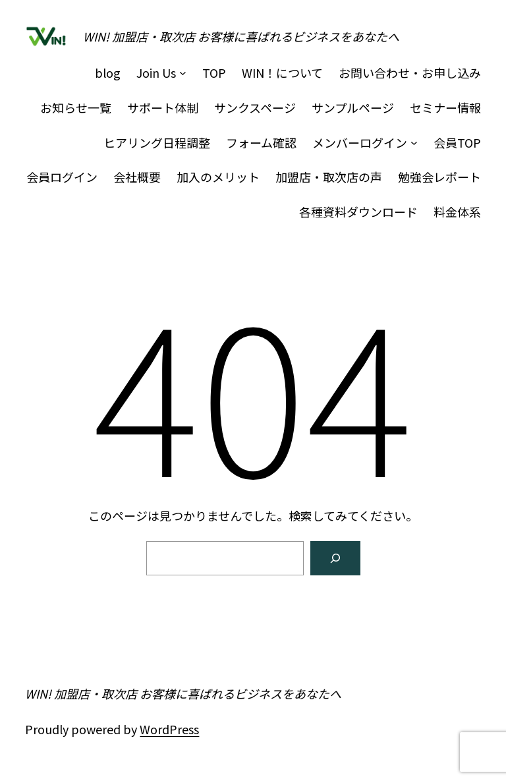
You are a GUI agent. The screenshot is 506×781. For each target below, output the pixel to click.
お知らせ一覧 (75, 107)
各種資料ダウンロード (358, 211)
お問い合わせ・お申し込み (410, 72)
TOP (214, 72)
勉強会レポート (439, 176)
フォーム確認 (261, 142)
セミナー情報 (445, 107)
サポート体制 (162, 107)
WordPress (169, 729)
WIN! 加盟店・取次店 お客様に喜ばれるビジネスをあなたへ (241, 36)
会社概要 (137, 176)
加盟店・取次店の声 (328, 176)
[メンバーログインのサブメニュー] (414, 142)
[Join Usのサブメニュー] (182, 72)
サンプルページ (353, 107)
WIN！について (282, 72)
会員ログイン (62, 176)
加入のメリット (218, 176)
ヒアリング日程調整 (156, 142)
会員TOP (457, 142)
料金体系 (457, 211)
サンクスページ (255, 107)
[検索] (335, 558)
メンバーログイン (359, 142)
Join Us (156, 72)
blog (108, 72)
